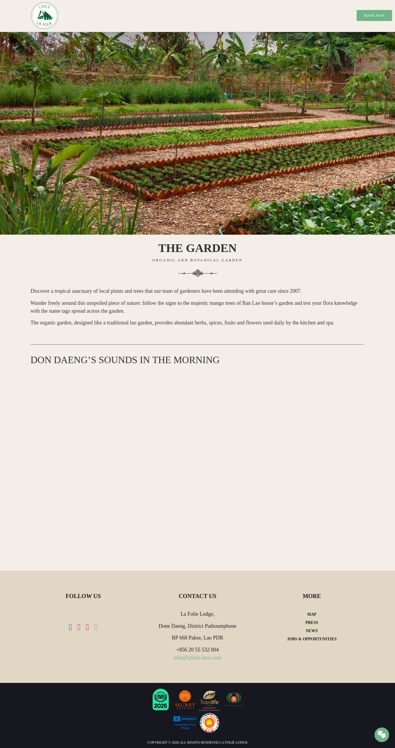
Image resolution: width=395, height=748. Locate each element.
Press (311, 622)
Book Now (374, 15)
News (312, 631)
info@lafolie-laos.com (197, 658)
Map (311, 614)
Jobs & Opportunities (311, 639)
